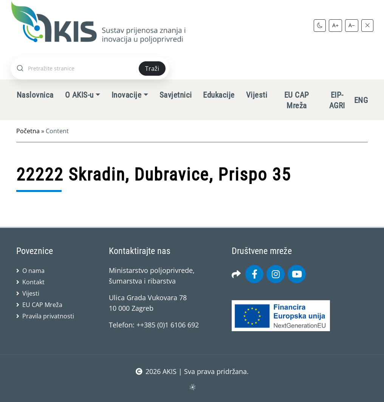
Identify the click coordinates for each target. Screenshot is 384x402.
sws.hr (192, 387)
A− (351, 25)
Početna (28, 131)
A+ (335, 25)
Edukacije (218, 95)
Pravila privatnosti (48, 316)
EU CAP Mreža (296, 100)
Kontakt (33, 282)
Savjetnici (175, 95)
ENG (361, 100)
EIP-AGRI (337, 100)
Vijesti (256, 95)
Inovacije (126, 95)
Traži (152, 68)
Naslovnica (35, 95)
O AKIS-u (79, 95)
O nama (33, 270)
